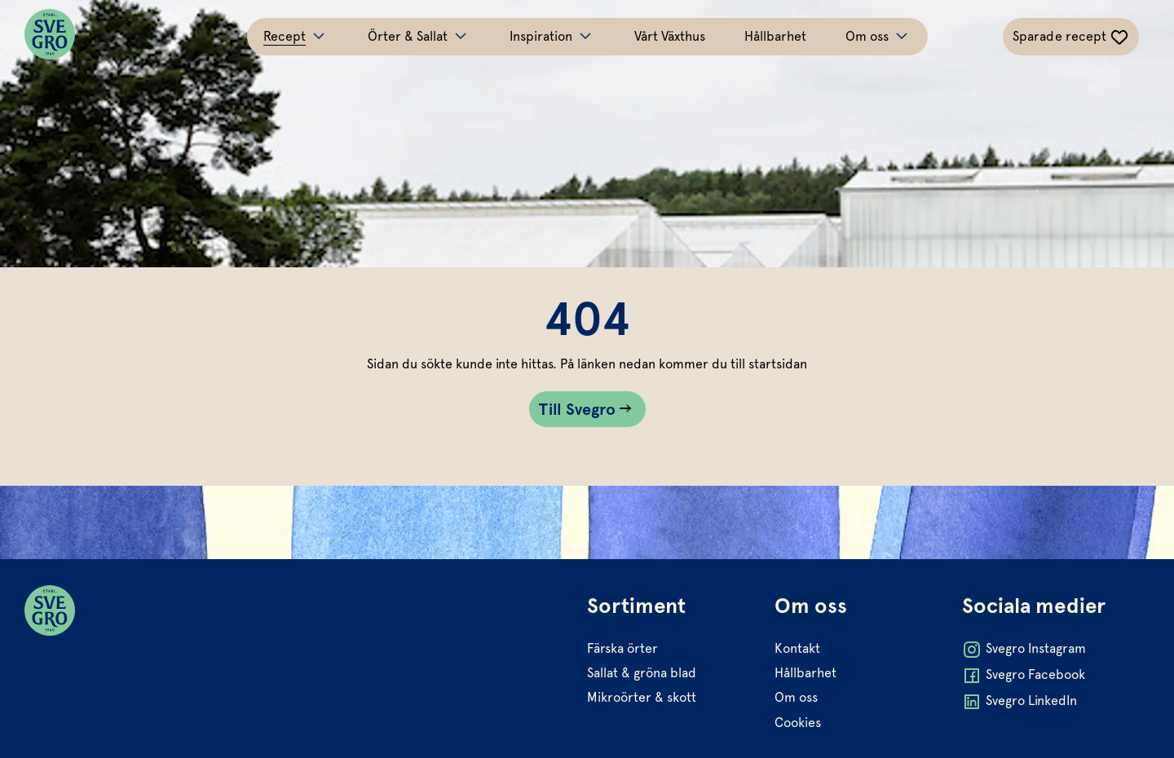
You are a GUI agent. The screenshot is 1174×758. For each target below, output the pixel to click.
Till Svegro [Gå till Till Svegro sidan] (577, 409)
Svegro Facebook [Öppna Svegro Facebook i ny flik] (1023, 675)
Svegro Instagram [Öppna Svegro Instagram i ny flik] (1024, 649)
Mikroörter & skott (641, 697)
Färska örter (622, 648)
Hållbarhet (805, 673)
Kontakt (797, 648)
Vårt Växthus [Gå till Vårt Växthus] (669, 36)
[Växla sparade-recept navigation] (1071, 36)
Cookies (798, 722)
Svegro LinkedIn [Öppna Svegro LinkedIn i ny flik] (1019, 702)
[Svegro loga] (49, 36)
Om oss (796, 697)
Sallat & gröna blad (641, 673)
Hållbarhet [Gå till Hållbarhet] (775, 36)
